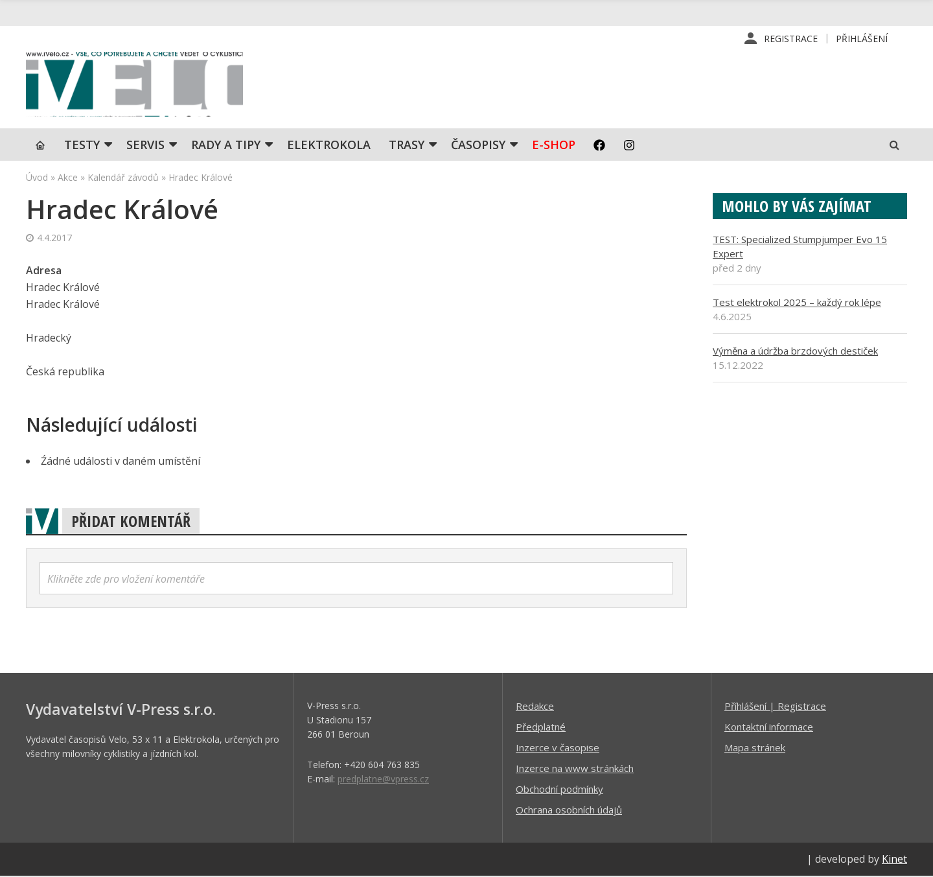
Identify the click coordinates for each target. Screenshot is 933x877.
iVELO (136, 85)
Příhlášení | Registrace (775, 707)
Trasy (406, 146)
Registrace (791, 38)
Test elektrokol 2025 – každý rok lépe (797, 303)
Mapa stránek (754, 748)
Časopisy (478, 146)
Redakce (535, 707)
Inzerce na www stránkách (575, 769)
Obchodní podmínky (559, 790)
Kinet (894, 860)
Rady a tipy (225, 146)
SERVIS (145, 146)
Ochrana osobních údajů (569, 810)
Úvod (37, 178)
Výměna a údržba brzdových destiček (795, 351)
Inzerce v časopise (557, 748)
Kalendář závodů (123, 178)
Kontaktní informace (768, 727)
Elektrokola (329, 146)
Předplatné (541, 727)
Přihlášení (862, 38)
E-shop (553, 146)
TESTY (82, 146)
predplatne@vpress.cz (383, 780)
